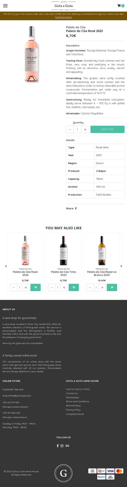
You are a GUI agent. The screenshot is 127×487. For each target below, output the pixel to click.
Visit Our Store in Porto (78, 387)
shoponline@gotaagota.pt (16, 394)
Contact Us (71, 391)
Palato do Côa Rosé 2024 (25, 273)
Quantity (78, 122)
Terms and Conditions (77, 400)
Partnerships (72, 396)
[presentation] (5, 265)
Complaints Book (75, 412)
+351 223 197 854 (10, 401)
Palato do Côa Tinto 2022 (63, 273)
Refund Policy (73, 404)
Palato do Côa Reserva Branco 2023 (101, 273)
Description (73, 45)
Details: (70, 140)
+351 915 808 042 (11, 411)
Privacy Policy (73, 408)
